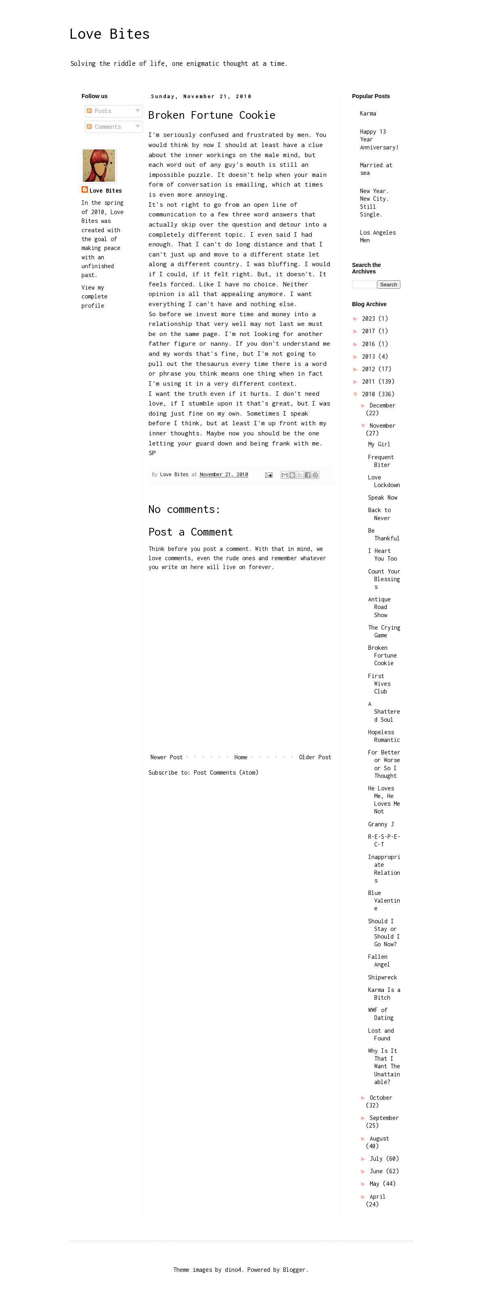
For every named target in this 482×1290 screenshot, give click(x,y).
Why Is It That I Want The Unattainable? (384, 1066)
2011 (370, 381)
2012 (370, 369)
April (378, 1196)
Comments (104, 126)
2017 (370, 331)
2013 (370, 356)
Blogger (294, 1269)
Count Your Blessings (384, 579)
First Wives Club (379, 683)
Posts (99, 110)
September (384, 1117)
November (383, 425)
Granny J (381, 824)
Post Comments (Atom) (226, 772)
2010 (370, 394)
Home (241, 757)
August (379, 1138)
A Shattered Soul (384, 711)
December (383, 405)
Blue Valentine (384, 900)
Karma (368, 113)
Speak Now (382, 497)
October (381, 1097)
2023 (370, 318)
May (376, 1183)
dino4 (233, 1269)
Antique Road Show (379, 607)
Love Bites (109, 33)
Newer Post (167, 757)
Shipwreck (382, 977)
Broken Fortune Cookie (382, 655)
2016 (370, 343)
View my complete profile (94, 296)
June (378, 1171)
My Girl (379, 444)
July (378, 1158)
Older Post (315, 757)
